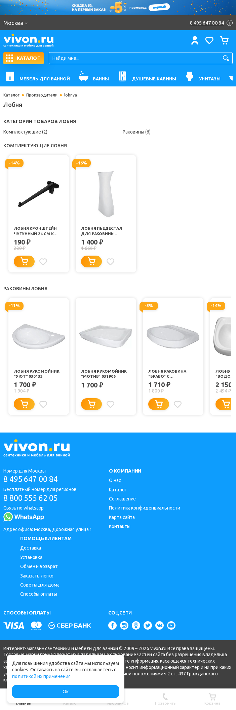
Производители (41, 95)
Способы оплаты (38, 594)
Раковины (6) (137, 132)
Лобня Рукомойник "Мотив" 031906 (103, 374)
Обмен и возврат (39, 566)
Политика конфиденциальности (144, 508)
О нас (115, 480)
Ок (66, 691)
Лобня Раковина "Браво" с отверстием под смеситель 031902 (168, 374)
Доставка (30, 548)
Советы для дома (40, 585)
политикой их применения (41, 676)
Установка (31, 557)
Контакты (119, 526)
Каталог (11, 95)
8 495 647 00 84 (33, 479)
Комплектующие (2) (25, 132)
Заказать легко (36, 575)
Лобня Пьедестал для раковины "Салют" (102, 231)
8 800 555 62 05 (33, 497)
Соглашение (122, 498)
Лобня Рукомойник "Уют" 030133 (36, 374)
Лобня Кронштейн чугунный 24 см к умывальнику (35, 231)
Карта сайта (122, 517)
